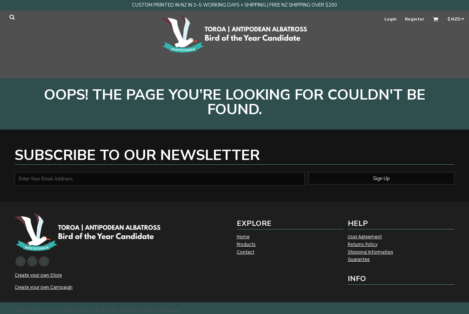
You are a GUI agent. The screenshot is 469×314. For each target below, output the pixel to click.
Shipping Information (370, 252)
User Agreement (365, 236)
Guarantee (359, 259)
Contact (245, 252)
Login (390, 19)
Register (414, 19)
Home (243, 236)
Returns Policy (362, 244)
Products (246, 244)
